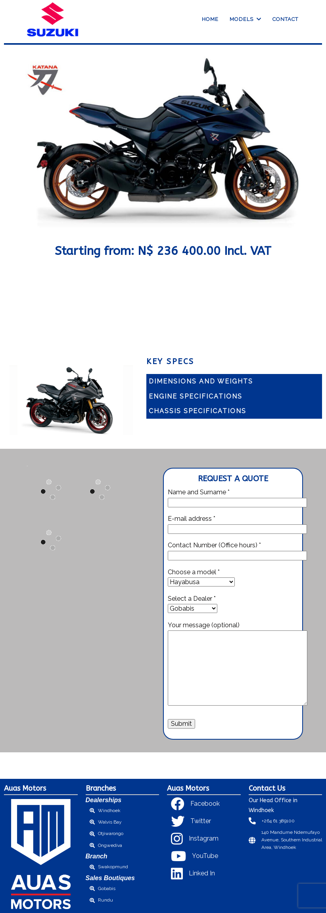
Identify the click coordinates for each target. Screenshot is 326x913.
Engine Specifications (195, 396)
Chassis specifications (197, 411)
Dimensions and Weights (201, 381)
